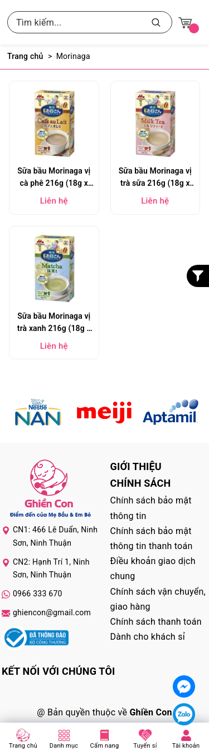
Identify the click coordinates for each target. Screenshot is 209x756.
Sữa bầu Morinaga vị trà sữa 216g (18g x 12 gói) (155, 178)
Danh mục (64, 745)
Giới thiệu (136, 466)
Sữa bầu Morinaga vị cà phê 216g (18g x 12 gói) (53, 178)
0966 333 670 (37, 593)
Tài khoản (186, 745)
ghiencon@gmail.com (52, 612)
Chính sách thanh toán (156, 621)
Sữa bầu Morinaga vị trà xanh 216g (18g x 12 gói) (54, 323)
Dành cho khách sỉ (147, 636)
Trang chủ (23, 745)
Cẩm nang (104, 745)
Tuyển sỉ (145, 745)
